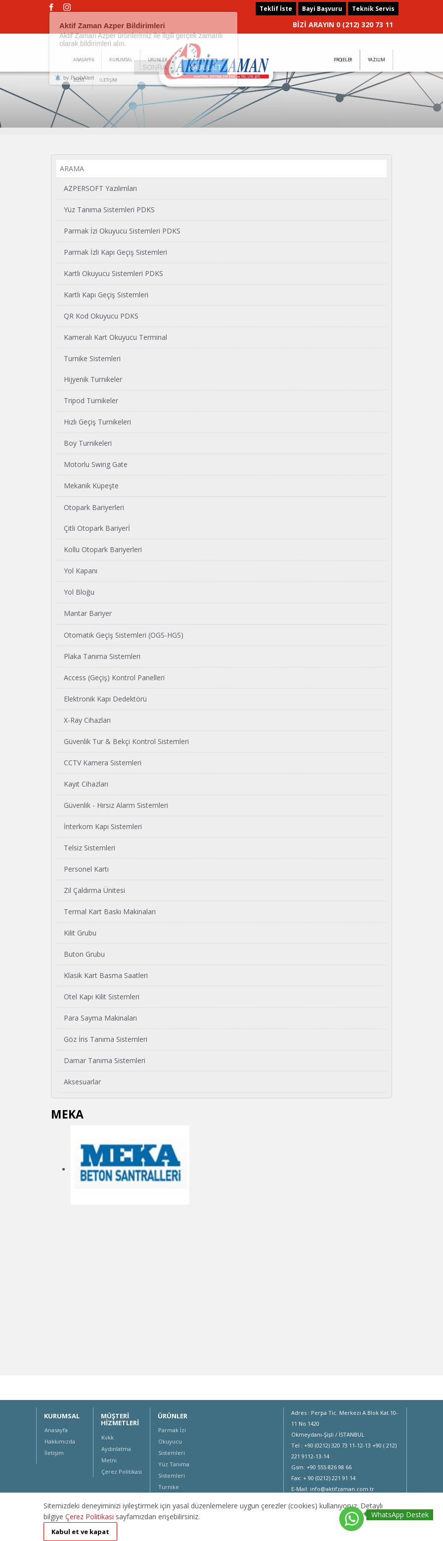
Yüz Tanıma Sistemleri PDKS (109, 209)
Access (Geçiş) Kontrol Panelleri (114, 677)
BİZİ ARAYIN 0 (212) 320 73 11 (343, 24)
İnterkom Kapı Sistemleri (103, 826)
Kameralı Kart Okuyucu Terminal (115, 337)
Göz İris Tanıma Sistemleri (105, 1039)
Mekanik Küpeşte (91, 485)
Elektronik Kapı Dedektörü (105, 698)
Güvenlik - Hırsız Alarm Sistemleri (116, 805)
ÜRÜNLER (157, 59)
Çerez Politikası (121, 1471)
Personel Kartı (86, 869)
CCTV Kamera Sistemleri (102, 762)
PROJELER (343, 59)
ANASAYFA (83, 59)
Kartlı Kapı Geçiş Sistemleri (106, 294)
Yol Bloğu (79, 592)
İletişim (54, 1452)
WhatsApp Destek (400, 1514)
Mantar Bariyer (88, 613)
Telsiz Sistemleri (89, 847)
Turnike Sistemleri (92, 358)
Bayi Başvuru (322, 8)
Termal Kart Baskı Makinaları (110, 911)
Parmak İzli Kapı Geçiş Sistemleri (115, 252)
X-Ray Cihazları (87, 720)
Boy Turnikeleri (88, 443)
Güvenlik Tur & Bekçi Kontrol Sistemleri (126, 741)
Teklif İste (276, 8)
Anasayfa (56, 1430)
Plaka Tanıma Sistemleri (102, 656)
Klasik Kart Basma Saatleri (106, 975)
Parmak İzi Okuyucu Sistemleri (172, 1441)
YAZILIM (376, 59)
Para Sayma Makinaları (100, 1018)
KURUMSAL (121, 59)
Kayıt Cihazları (86, 784)
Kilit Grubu (80, 932)
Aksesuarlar (82, 1081)
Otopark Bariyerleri (94, 507)
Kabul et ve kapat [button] (80, 1531)
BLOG (79, 80)
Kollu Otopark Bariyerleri (103, 549)
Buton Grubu (84, 954)
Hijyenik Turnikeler (93, 379)
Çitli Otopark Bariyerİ (97, 528)
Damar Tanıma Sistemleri (104, 1060)
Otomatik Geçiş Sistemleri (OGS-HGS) (123, 635)
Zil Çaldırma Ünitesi (94, 890)
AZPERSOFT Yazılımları (100, 188)
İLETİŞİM (108, 80)
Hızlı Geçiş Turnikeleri (97, 421)
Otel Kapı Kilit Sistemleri (101, 996)
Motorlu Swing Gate (96, 464)
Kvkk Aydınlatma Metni (116, 1449)
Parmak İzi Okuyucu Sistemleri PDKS (122, 230)
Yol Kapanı (80, 570)
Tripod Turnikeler (91, 400)
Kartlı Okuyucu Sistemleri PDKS (113, 273)
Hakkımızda (59, 1441)
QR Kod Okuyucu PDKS (101, 316)
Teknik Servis (373, 8)
